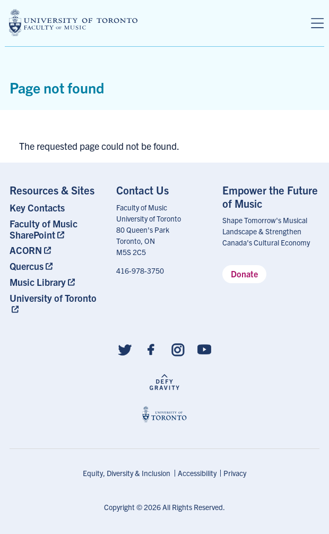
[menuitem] (58, 207)
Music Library (38, 282)
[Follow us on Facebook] (151, 348)
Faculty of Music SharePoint (43, 229)
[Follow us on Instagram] (177, 348)
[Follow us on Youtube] (204, 348)
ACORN (26, 250)
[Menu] (317, 23)
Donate (244, 273)
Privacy (234, 473)
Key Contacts (37, 207)
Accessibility (197, 473)
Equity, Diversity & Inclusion (126, 473)
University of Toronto (53, 298)
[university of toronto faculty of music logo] (73, 22)
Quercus (27, 266)
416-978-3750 (140, 270)
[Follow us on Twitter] (124, 348)
